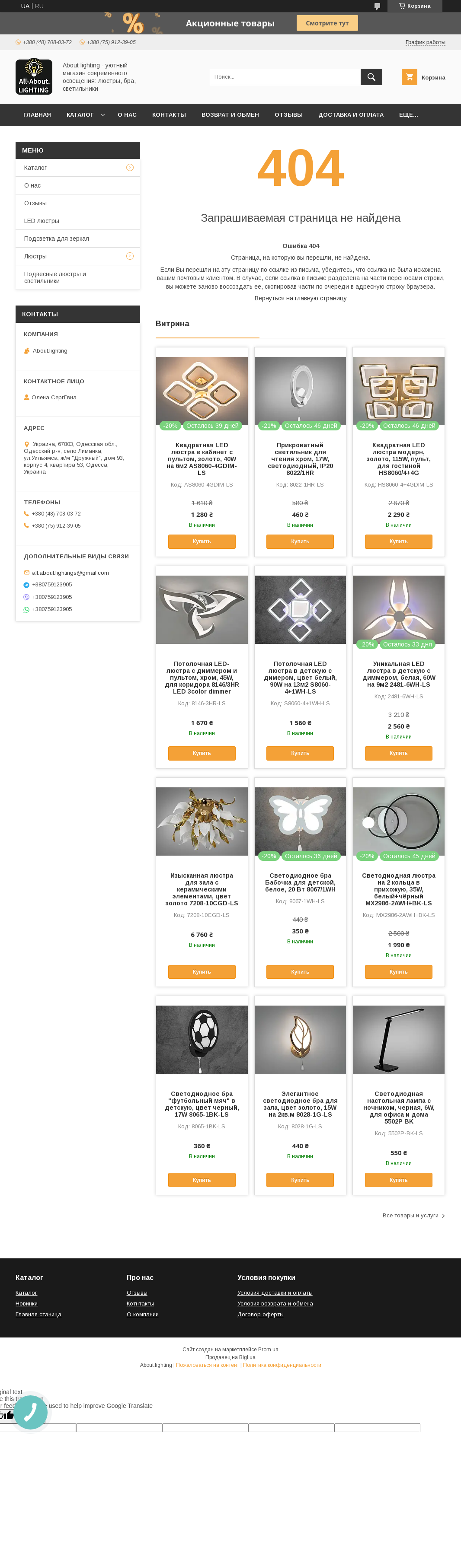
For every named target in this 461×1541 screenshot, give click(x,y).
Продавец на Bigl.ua (230, 1357)
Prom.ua (268, 1350)
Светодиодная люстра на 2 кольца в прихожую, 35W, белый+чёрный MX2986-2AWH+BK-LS (398, 889)
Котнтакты (140, 1303)
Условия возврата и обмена (275, 1303)
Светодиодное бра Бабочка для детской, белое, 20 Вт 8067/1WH (300, 882)
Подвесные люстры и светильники (55, 277)
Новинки (27, 1303)
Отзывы (289, 114)
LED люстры (41, 220)
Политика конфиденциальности (282, 1365)
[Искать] (371, 77)
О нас (127, 114)
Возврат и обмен (230, 114)
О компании (143, 1314)
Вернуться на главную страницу (301, 298)
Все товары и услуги (411, 1215)
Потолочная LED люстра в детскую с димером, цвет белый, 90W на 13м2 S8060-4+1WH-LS (300, 677)
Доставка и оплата (351, 114)
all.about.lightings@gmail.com (70, 572)
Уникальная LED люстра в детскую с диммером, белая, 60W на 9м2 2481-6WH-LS (398, 674)
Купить (202, 541)
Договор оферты (260, 1314)
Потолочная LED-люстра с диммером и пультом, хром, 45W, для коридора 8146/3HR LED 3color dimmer (202, 677)
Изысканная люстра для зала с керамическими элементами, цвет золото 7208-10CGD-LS (202, 889)
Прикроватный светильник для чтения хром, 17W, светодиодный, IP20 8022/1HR (300, 459)
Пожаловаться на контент (207, 1365)
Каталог (80, 114)
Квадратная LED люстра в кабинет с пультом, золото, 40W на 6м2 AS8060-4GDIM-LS (201, 459)
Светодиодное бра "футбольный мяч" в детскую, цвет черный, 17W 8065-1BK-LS (202, 1104)
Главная (37, 114)
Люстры (35, 256)
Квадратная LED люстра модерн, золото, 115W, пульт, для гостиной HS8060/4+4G (399, 459)
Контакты (169, 114)
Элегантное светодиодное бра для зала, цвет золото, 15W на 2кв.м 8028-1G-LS (300, 1104)
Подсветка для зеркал (56, 238)
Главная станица (38, 1314)
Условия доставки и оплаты (275, 1292)
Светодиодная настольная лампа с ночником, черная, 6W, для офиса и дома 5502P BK (399, 1107)
